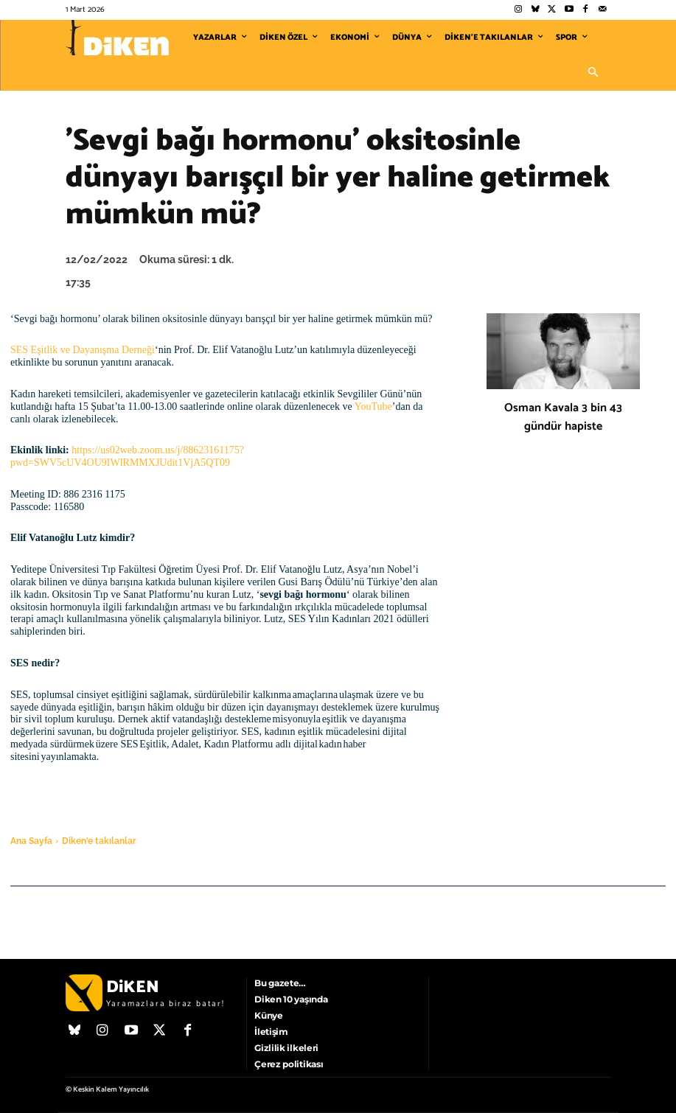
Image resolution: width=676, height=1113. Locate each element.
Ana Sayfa (31, 841)
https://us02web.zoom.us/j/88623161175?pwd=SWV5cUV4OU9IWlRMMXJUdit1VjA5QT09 (127, 456)
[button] (593, 73)
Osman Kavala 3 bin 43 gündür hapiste (563, 417)
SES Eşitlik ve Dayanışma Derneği (82, 349)
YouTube (373, 406)
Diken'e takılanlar (99, 841)
